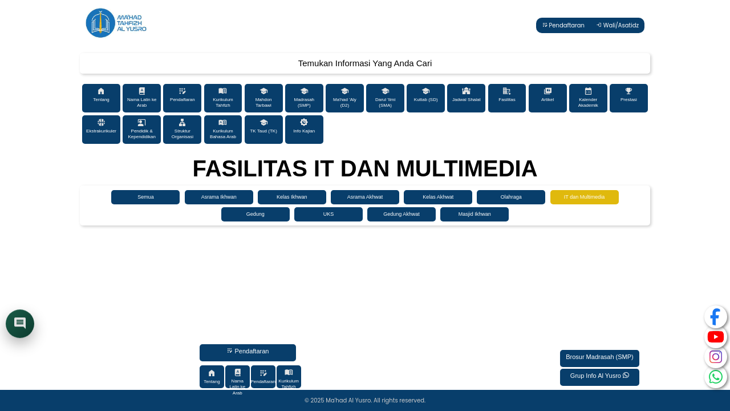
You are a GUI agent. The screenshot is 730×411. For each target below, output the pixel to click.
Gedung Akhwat (401, 214)
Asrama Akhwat (365, 197)
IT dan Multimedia (584, 197)
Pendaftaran (563, 25)
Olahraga (511, 197)
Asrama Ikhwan (219, 197)
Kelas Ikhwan (292, 197)
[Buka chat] (20, 325)
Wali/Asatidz (617, 25)
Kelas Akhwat (438, 197)
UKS (328, 214)
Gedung (255, 214)
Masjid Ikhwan (475, 214)
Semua (145, 197)
